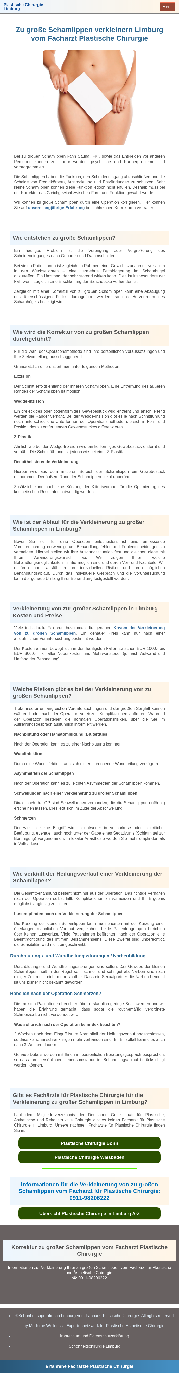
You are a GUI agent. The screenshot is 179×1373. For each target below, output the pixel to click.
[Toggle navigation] (167, 6)
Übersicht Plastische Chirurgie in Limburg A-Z (89, 1213)
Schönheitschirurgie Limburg (95, 1346)
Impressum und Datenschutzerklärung (94, 1336)
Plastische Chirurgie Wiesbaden (89, 1157)
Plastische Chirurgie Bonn (89, 1143)
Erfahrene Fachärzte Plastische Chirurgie (89, 1366)
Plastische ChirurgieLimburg (23, 7)
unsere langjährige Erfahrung (56, 208)
